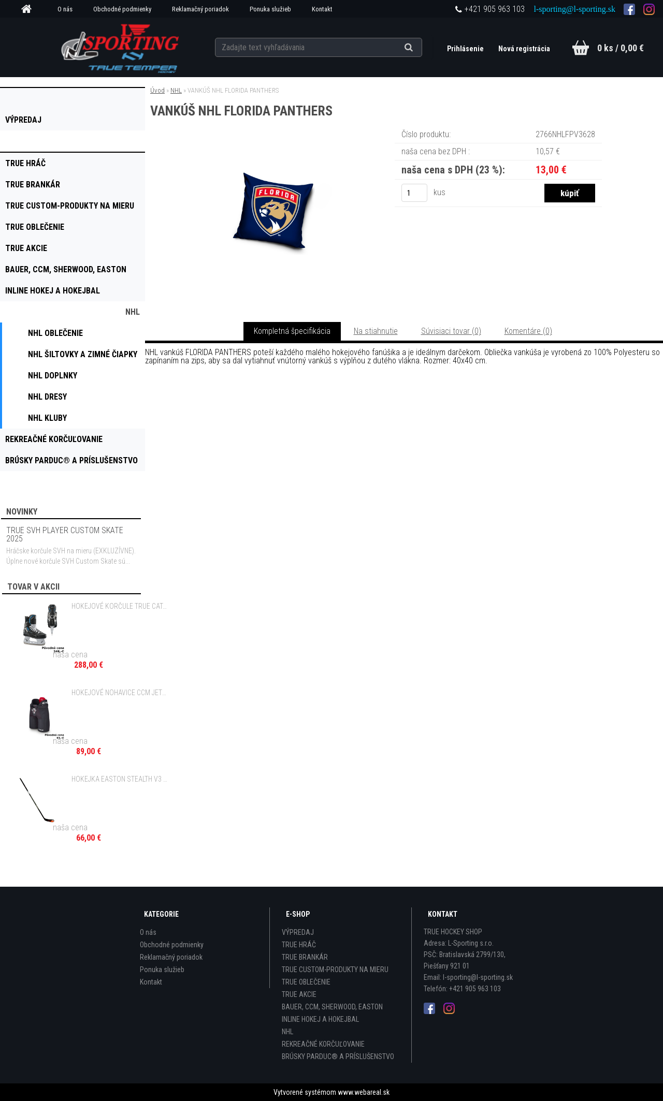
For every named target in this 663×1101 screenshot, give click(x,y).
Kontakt (322, 9)
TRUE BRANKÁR (305, 957)
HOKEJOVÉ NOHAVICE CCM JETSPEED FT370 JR (119, 692)
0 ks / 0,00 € (620, 47)
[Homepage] (30, 9)
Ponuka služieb (270, 9)
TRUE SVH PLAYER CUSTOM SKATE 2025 (64, 534)
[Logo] (121, 47)
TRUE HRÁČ (299, 945)
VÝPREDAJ (298, 932)
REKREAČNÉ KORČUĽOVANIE (323, 1044)
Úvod (157, 90)
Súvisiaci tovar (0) (451, 331)
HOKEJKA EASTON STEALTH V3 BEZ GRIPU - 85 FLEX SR (119, 779)
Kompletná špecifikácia (292, 331)
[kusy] (414, 193)
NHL (176, 90)
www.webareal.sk (364, 1092)
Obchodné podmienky (122, 9)
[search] (421, 47)
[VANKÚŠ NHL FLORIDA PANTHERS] (273, 142)
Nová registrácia (524, 49)
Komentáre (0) (528, 331)
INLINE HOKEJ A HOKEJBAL (320, 1019)
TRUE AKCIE (299, 994)
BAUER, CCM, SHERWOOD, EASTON (332, 1007)
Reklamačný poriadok (200, 9)
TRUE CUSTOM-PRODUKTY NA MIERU (335, 969)
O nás (65, 9)
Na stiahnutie (376, 331)
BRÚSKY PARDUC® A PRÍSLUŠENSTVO (338, 1056)
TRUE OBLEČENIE (306, 982)
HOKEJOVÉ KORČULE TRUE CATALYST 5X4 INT (119, 606)
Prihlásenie (466, 49)
